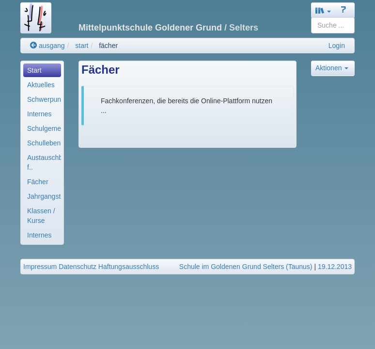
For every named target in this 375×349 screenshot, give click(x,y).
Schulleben (44, 143)
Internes (39, 114)
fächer (108, 45)
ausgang (47, 45)
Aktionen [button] (331, 68)
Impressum (40, 266)
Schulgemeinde (44, 128)
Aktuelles (41, 85)
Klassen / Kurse (41, 215)
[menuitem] (42, 70)
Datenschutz (77, 266)
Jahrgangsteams (44, 196)
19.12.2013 (335, 266)
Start (34, 70)
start (81, 45)
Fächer (37, 182)
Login (336, 45)
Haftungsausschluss (128, 266)
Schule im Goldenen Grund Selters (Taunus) (245, 266)
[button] (323, 10)
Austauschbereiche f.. (44, 162)
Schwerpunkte (44, 99)
